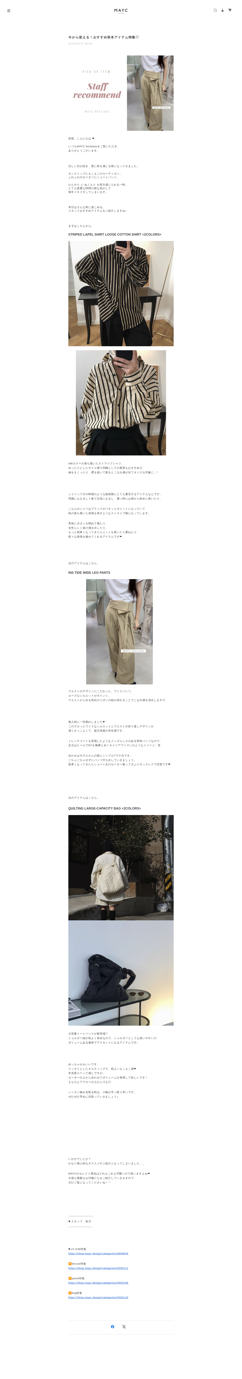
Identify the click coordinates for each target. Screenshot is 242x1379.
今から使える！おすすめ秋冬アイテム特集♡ (103, 37)
